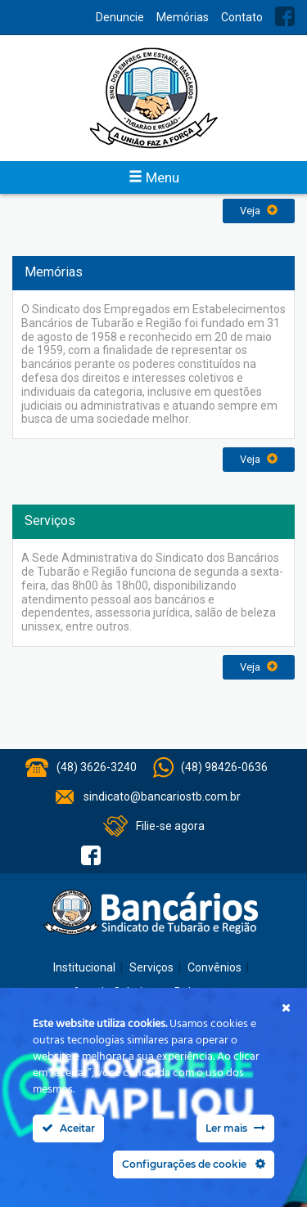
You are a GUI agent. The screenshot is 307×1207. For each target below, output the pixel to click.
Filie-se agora (170, 825)
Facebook (285, 16)
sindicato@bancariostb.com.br (162, 796)
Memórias (182, 17)
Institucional (84, 967)
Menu (154, 177)
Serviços (151, 967)
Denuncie (120, 17)
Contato (242, 17)
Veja (259, 210)
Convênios (214, 967)
